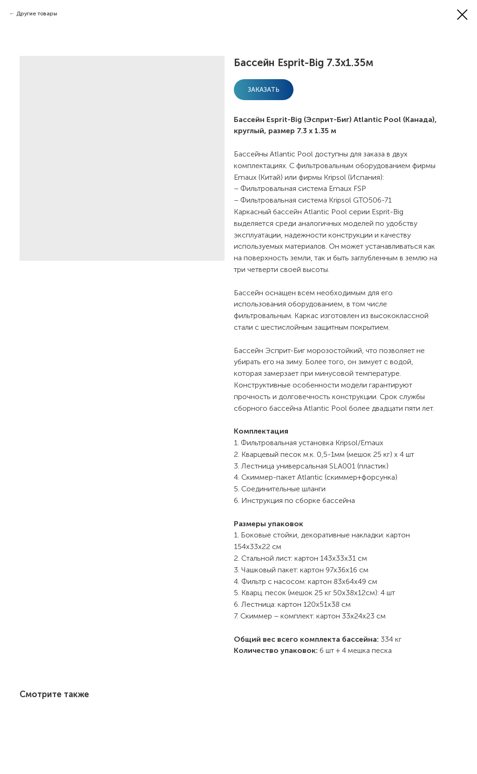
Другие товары (36, 13)
